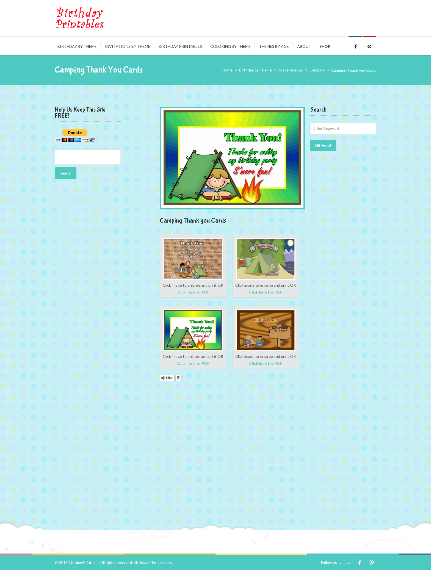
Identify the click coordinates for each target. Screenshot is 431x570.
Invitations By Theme (127, 46)
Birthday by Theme (77, 46)
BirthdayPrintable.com (153, 562)
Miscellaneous (290, 70)
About (304, 46)
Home (227, 70)
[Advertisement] (88, 269)
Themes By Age (274, 46)
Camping (317, 70)
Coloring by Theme (230, 46)
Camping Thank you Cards (193, 220)
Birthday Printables (180, 46)
